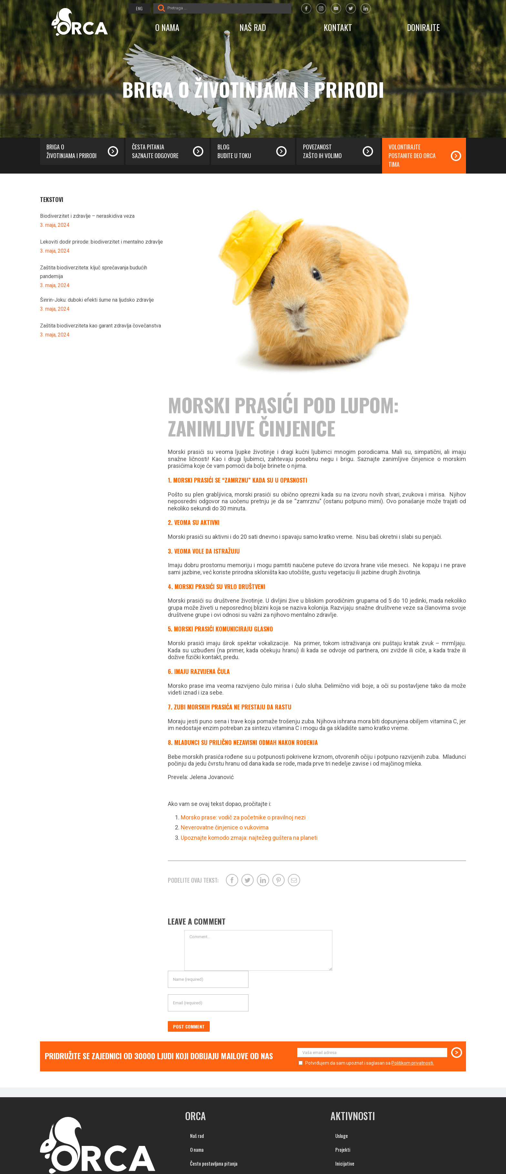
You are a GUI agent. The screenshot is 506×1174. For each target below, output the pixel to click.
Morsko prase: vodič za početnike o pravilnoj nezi (243, 817)
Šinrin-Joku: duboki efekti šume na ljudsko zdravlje (97, 300)
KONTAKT (338, 27)
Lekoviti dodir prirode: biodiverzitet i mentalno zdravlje (101, 242)
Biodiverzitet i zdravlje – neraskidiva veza (87, 216)
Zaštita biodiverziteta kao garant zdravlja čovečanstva (100, 326)
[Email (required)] (208, 1002)
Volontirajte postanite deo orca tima (412, 155)
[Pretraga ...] (228, 8)
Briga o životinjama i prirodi (71, 151)
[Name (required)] (208, 979)
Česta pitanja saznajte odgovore (155, 151)
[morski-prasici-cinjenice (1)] (317, 289)
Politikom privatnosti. (412, 1063)
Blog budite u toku (234, 151)
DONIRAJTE (423, 27)
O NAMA (167, 27)
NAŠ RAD (252, 27)
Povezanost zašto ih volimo (322, 151)
